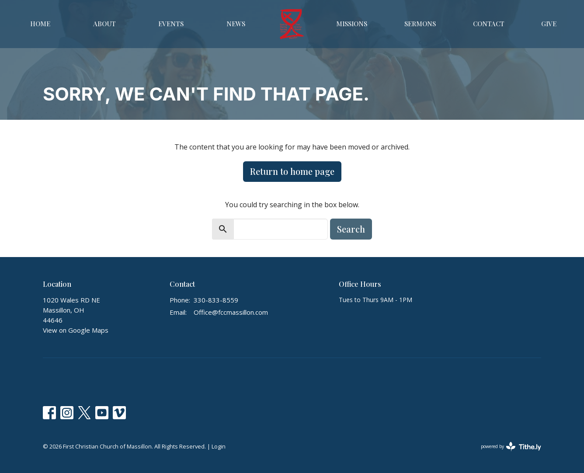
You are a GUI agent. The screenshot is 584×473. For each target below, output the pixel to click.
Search (351, 229)
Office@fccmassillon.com (231, 312)
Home (40, 23)
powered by (511, 446)
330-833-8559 (216, 300)
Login (219, 446)
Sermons (420, 23)
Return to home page (292, 171)
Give (548, 23)
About (104, 23)
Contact (488, 23)
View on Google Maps (75, 330)
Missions (351, 23)
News (235, 23)
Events (171, 23)
